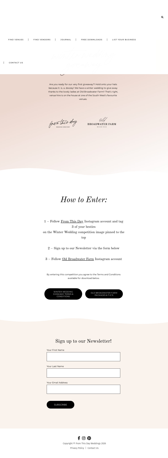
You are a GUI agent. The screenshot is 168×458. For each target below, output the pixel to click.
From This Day (72, 221)
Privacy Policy (77, 448)
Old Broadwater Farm (78, 259)
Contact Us (93, 448)
